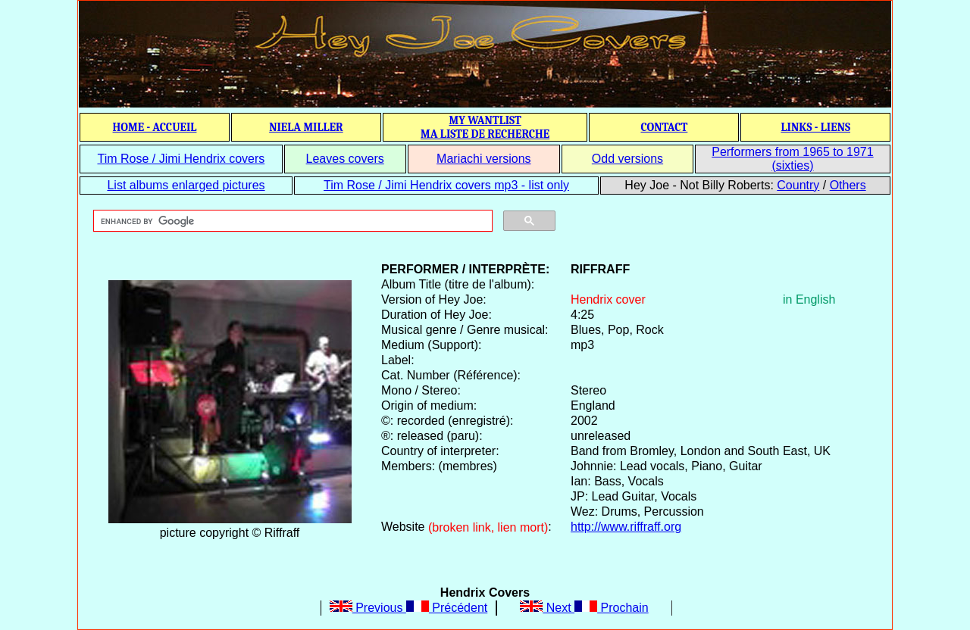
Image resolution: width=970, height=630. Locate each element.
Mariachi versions (483, 158)
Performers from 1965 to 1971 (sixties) (792, 158)
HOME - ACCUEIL (155, 127)
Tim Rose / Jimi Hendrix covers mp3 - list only (446, 185)
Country (798, 185)
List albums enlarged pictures (185, 185)
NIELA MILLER (306, 127)
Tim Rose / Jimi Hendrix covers (180, 158)
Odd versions (627, 158)
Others (848, 185)
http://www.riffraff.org (626, 526)
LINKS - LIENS (815, 127)
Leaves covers (345, 158)
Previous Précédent (409, 607)
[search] (291, 221)
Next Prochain (584, 607)
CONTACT (663, 127)
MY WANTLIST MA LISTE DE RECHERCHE (485, 127)
